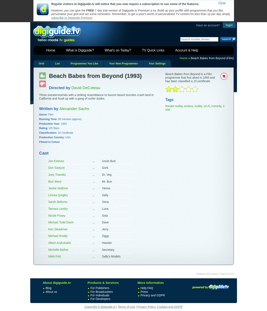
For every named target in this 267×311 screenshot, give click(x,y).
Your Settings (157, 63)
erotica (188, 106)
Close (222, 2)
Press (144, 291)
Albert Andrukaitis (59, 242)
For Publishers (100, 288)
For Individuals (100, 295)
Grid (41, 63)
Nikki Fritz (54, 256)
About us (51, 291)
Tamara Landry (58, 208)
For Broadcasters (102, 291)
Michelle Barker (58, 249)
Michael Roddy (58, 236)
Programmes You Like (84, 63)
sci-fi (207, 106)
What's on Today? (118, 50)
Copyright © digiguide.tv (100, 306)
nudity (198, 106)
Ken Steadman (58, 229)
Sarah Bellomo (58, 201)
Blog (49, 288)
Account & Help (186, 50)
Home (50, 50)
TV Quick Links (153, 50)
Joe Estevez (56, 161)
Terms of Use (126, 306)
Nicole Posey (56, 215)
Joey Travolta (57, 174)
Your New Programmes (123, 63)
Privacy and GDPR (153, 295)
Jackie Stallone (58, 188)
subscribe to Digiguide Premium (72, 17)
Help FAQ (147, 288)
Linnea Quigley (58, 195)
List (57, 63)
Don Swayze (56, 167)
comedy (216, 106)
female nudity (174, 106)
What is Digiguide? (80, 50)
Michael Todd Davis (61, 222)
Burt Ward (55, 181)
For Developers (101, 299)
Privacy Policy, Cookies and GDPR (160, 306)
